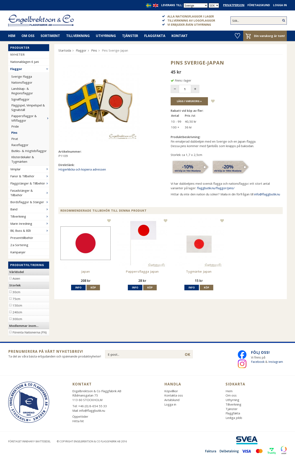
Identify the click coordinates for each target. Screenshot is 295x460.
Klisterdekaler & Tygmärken (22, 159)
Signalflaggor (20, 99)
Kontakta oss (173, 395)
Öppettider (80, 416)
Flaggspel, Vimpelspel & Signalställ (28, 107)
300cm (17, 319)
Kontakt (179, 35)
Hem (11, 35)
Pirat (14, 139)
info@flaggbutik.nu (267, 194)
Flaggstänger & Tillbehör (29, 183)
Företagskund (258, 5)
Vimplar (29, 169)
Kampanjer (18, 252)
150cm (17, 305)
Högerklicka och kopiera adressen (82, 169)
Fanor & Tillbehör (29, 176)
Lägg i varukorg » (189, 101)
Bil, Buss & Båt (29, 230)
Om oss (28, 35)
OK (187, 354)
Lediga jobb (234, 418)
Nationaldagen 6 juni (24, 62)
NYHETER (17, 54)
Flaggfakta (154, 35)
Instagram (276, 362)
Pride (15, 126)
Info (78, 287)
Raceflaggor (19, 145)
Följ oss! (260, 352)
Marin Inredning (29, 223)
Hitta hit (78, 421)
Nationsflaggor (21, 82)
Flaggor (29, 69)
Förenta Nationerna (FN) (29, 332)
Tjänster (130, 35)
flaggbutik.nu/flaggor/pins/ (216, 188)
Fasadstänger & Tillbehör (29, 192)
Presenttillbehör (21, 238)
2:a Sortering (19, 245)
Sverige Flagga (21, 76)
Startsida (64, 50)
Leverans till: (172, 5)
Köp (93, 287)
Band (29, 209)
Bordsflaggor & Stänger (29, 202)
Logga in (280, 5)
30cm (16, 292)
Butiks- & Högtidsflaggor (29, 151)
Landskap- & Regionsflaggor (22, 90)
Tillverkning (78, 35)
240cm (17, 312)
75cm (16, 299)
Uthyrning (106, 35)
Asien (16, 278)
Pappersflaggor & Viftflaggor (30, 118)
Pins (14, 132)
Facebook (257, 362)
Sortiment (50, 35)
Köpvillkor (171, 391)
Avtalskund (171, 400)
